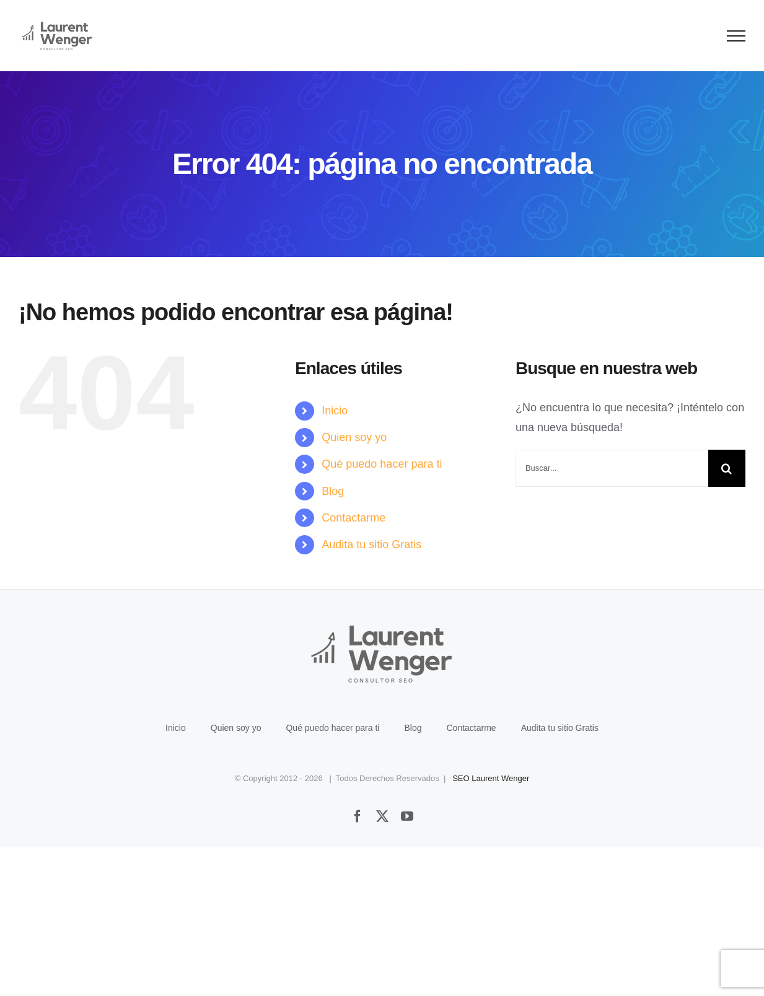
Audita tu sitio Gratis (371, 544)
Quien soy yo (354, 437)
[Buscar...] (612, 468)
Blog (333, 491)
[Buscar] (726, 468)
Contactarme (353, 518)
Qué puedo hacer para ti (382, 464)
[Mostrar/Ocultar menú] (736, 36)
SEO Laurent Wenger (490, 778)
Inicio (335, 410)
